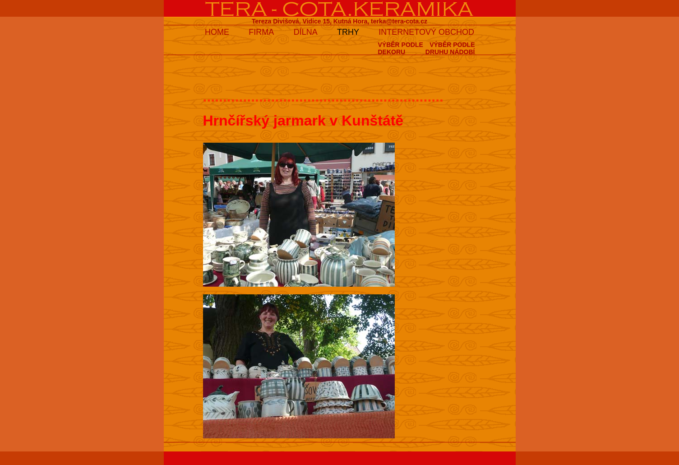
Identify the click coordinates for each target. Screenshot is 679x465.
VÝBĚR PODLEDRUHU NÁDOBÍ (450, 48)
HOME (217, 32)
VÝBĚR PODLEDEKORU (400, 48)
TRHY (348, 32)
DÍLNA (306, 32)
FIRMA (261, 32)
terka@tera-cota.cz (399, 21)
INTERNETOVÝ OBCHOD (426, 32)
